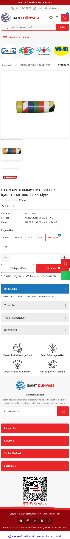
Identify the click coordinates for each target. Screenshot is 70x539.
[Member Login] (57, 17)
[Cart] (65, 18)
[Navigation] (35, 37)
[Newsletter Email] (35, 411)
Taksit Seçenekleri (15, 317)
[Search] (35, 27)
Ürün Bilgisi (10, 289)
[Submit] (63, 411)
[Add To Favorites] (6, 276)
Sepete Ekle (17, 268)
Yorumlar (9, 305)
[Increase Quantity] (64, 257)
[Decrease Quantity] (5, 257)
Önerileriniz (11, 330)
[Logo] (20, 17)
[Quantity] (35, 257)
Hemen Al (52, 268)
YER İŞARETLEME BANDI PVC (39, 218)
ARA (62, 27)
